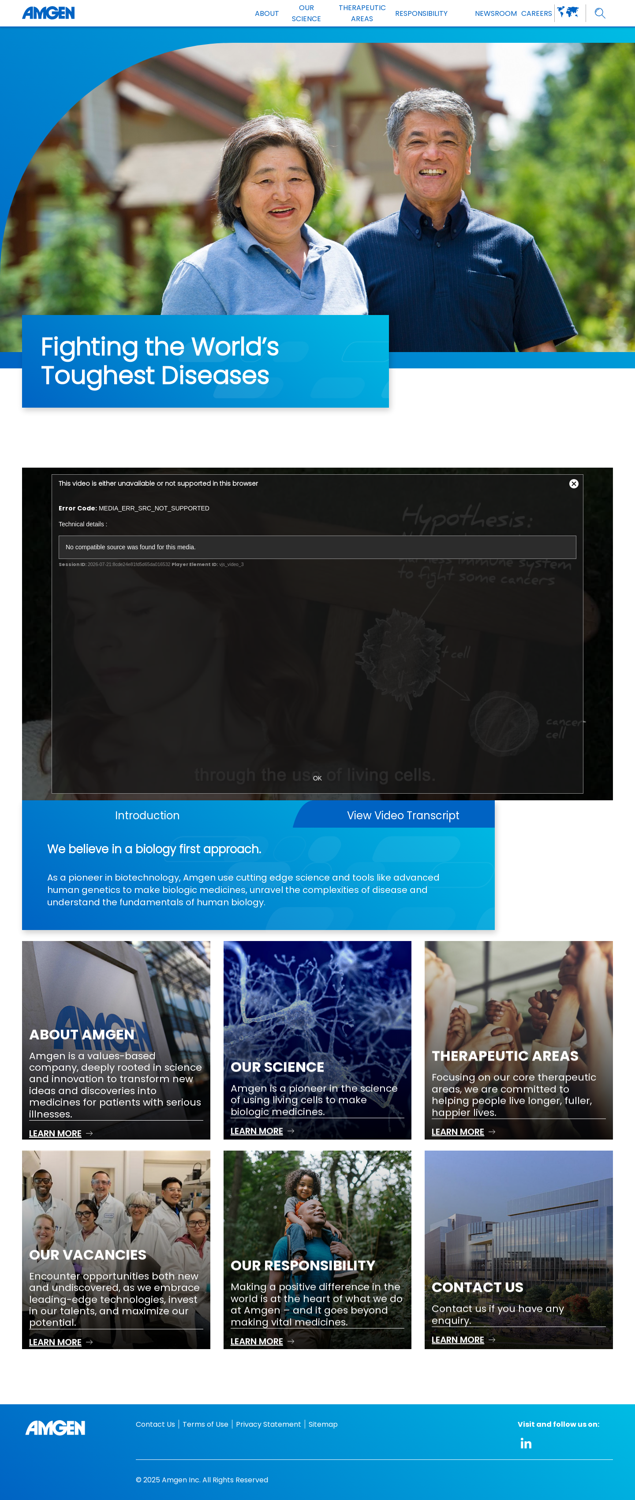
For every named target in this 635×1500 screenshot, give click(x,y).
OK (317, 778)
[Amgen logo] (48, 13)
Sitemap (323, 1424)
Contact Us (155, 1424)
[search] (600, 13)
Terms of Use (205, 1424)
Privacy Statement (268, 1424)
